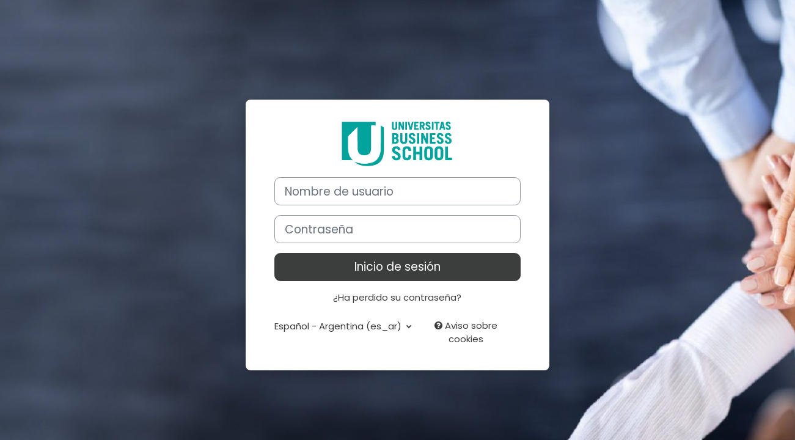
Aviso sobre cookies (465, 332)
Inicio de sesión (397, 266)
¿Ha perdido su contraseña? (397, 297)
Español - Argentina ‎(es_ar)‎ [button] (339, 326)
